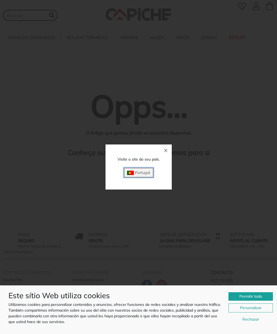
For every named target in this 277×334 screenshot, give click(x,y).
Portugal (138, 172)
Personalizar (250, 307)
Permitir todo (250, 296)
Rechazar (250, 319)
